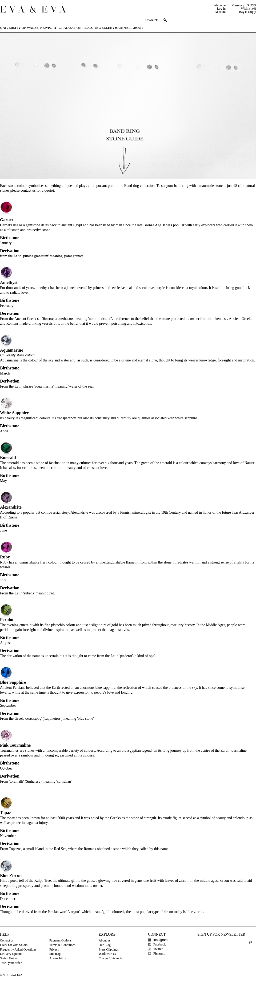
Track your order (11, 963)
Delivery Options (11, 954)
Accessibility (57, 958)
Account (220, 12)
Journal (122, 28)
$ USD (251, 5)
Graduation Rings (76, 28)
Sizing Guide (8, 958)
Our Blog (105, 945)
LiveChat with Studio (13, 945)
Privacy (54, 949)
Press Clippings (109, 949)
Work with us (107, 954)
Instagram (160, 939)
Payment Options (60, 940)
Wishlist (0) (248, 8)
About (137, 28)
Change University (111, 958)
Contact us (7, 940)
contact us (28, 190)
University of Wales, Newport (28, 28)
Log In (221, 8)
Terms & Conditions (62, 945)
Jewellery (105, 28)
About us (104, 940)
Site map (55, 954)
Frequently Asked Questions (18, 949)
